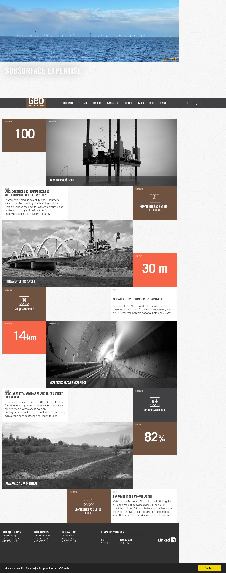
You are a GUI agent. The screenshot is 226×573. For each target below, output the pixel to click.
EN (187, 103)
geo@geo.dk (125, 540)
